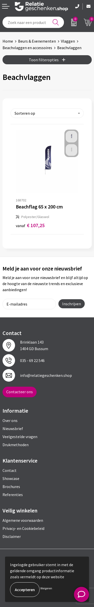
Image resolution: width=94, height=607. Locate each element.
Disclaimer (12, 536)
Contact (10, 470)
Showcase (11, 478)
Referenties (13, 494)
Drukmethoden (16, 444)
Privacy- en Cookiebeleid (23, 528)
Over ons (10, 420)
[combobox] (33, 22)
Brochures (11, 486)
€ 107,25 (30, 225)
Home (8, 41)
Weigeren (46, 588)
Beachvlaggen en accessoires (27, 47)
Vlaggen (68, 41)
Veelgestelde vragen (20, 436)
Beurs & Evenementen (37, 41)
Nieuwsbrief (13, 428)
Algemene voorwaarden (23, 520)
